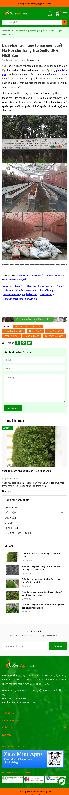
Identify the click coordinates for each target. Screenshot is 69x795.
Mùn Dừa (31, 290)
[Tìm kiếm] (64, 22)
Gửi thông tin (13, 407)
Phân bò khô (35, 331)
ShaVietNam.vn (11, 294)
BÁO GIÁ (9, 522)
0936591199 (20, 698)
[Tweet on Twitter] (29, 343)
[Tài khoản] (50, 13)
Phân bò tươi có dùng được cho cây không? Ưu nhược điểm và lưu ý (42, 593)
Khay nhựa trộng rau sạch (27, 326)
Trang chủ (7, 285)
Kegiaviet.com (29, 294)
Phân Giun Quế (54, 331)
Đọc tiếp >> (8, 490)
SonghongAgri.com (13, 298)
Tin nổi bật (11, 546)
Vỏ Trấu (19, 290)
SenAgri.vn (34, 60)
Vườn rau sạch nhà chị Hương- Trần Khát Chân (26, 470)
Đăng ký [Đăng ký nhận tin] (58, 645)
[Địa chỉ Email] (34, 646)
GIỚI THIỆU (10, 512)
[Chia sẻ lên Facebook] (17, 343)
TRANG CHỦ (11, 507)
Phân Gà (60, 285)
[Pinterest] (23, 343)
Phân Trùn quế (46, 285)
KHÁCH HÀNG (12, 527)
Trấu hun (8, 290)
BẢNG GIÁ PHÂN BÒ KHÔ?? (30, 275)
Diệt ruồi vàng (46, 290)
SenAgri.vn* (34, 3)
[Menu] (64, 13)
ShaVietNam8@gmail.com (22, 702)
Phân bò (31, 285)
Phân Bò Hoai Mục (14, 331)
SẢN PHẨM (10, 517)
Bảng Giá (19, 285)
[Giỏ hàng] (57, 13)
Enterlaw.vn (46, 294)
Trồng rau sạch (32, 335)
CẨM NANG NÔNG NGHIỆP (18, 532)
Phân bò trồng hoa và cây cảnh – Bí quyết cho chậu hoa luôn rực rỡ (41, 568)
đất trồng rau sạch (54, 335)
